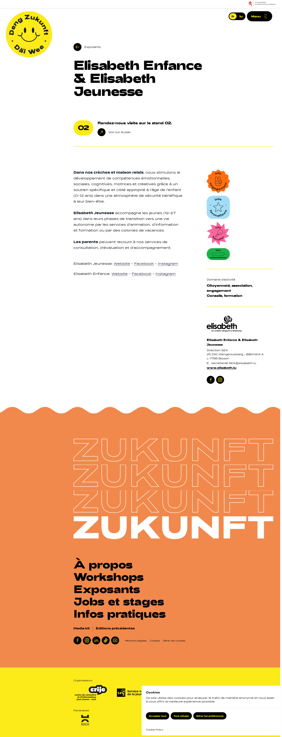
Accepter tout (157, 716)
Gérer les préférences (210, 716)
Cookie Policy (154, 729)
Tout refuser (181, 716)
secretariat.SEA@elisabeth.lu (233, 363)
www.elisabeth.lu (221, 367)
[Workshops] (110, 576)
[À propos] (105, 564)
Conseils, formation (224, 296)
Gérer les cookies (174, 640)
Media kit (81, 628)
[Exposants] (109, 589)
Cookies (155, 640)
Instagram (168, 264)
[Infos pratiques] (121, 613)
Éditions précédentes (115, 628)
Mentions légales (136, 640)
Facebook (144, 264)
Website (122, 264)
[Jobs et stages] (121, 601)
